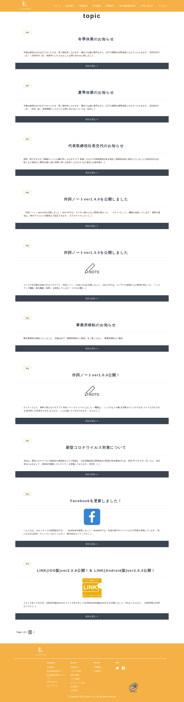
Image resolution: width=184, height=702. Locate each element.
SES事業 (74, 687)
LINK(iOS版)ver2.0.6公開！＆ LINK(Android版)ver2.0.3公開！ (96, 570)
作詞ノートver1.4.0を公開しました (96, 199)
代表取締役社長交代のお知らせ (96, 146)
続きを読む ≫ (92, 66)
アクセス (162, 6)
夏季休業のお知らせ (96, 92)
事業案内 (83, 6)
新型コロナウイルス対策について (96, 447)
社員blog (97, 671)
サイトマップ (52, 686)
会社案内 (70, 6)
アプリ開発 (74, 679)
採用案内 (110, 6)
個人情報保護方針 (127, 6)
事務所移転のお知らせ (96, 325)
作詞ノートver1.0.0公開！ (96, 375)
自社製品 (97, 6)
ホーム (58, 6)
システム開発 (75, 671)
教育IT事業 (74, 675)
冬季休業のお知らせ (96, 39)
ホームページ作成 (77, 683)
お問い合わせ (147, 6)
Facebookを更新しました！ (96, 501)
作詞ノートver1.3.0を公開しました (96, 253)
